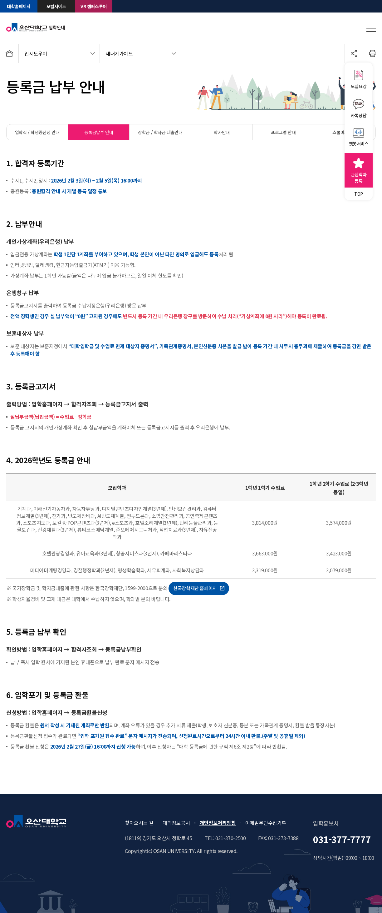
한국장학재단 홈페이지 (198, 588)
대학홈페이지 (19, 6)
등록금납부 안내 (98, 132)
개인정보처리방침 (217, 822)
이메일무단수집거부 (265, 822)
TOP (358, 194)
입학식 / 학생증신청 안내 (37, 132)
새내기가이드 (119, 53)
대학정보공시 (176, 822)
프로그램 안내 (283, 132)
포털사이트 (56, 6)
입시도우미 (35, 53)
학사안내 (221, 132)
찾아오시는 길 (139, 822)
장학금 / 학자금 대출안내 (160, 132)
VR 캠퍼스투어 (94, 6)
